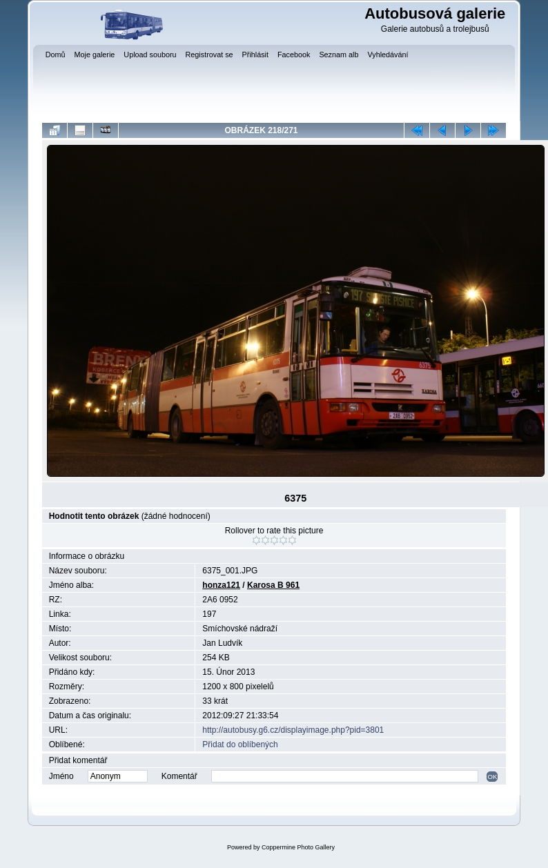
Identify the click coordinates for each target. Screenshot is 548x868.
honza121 (221, 585)
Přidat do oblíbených (239, 744)
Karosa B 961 (273, 585)
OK (492, 776)
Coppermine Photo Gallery (298, 847)
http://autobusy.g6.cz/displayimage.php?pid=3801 (293, 730)
